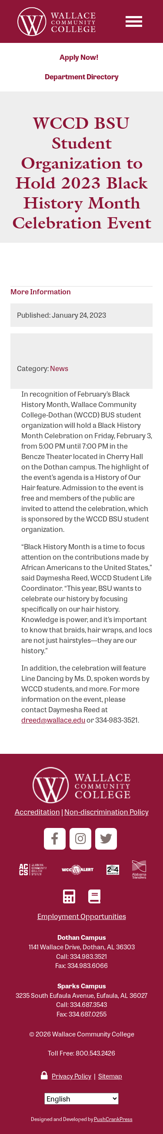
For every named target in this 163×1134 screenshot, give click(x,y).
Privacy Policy (71, 1075)
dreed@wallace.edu (53, 720)
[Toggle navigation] (134, 21)
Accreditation (37, 812)
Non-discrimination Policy (106, 812)
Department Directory (82, 76)
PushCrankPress (113, 1118)
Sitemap (110, 1075)
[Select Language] (81, 1099)
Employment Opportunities (81, 916)
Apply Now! (79, 57)
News (59, 368)
